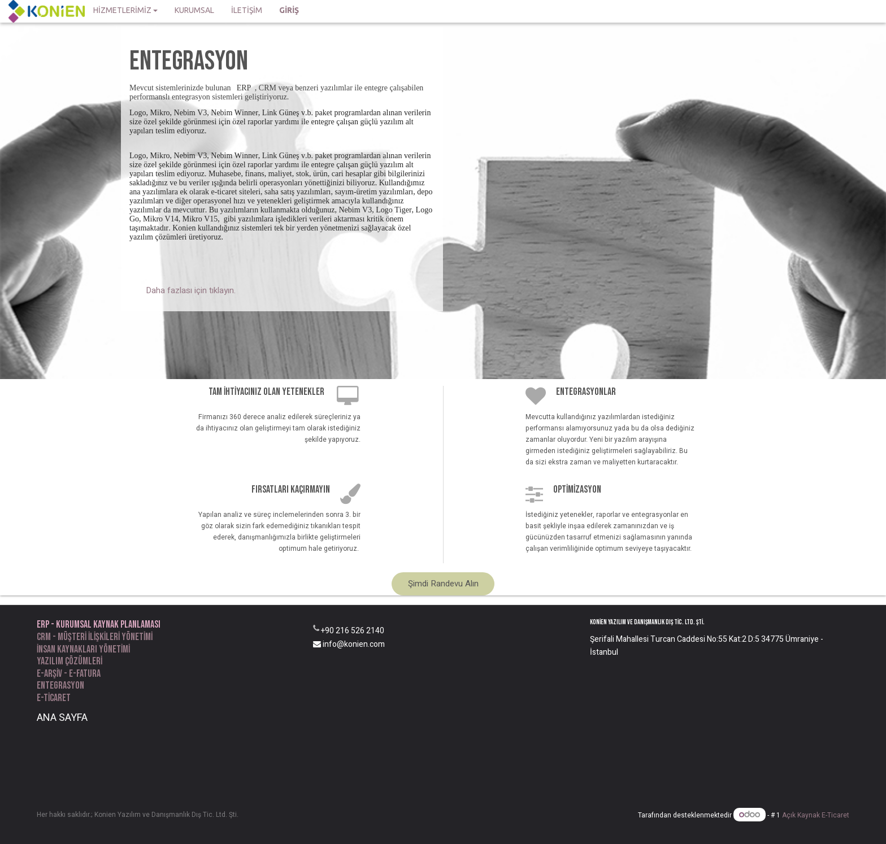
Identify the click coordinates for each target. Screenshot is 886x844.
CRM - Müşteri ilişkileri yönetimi (95, 637)
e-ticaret (54, 698)
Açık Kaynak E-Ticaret (815, 815)
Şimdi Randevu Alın (443, 583)
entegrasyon (60, 685)
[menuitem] (194, 11)
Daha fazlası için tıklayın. (191, 290)
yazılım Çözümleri (69, 661)
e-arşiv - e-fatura (69, 674)
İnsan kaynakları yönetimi (83, 649)
